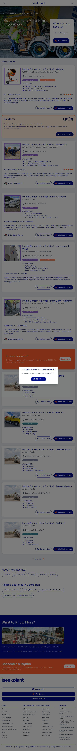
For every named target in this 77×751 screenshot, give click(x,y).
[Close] (55, 369)
